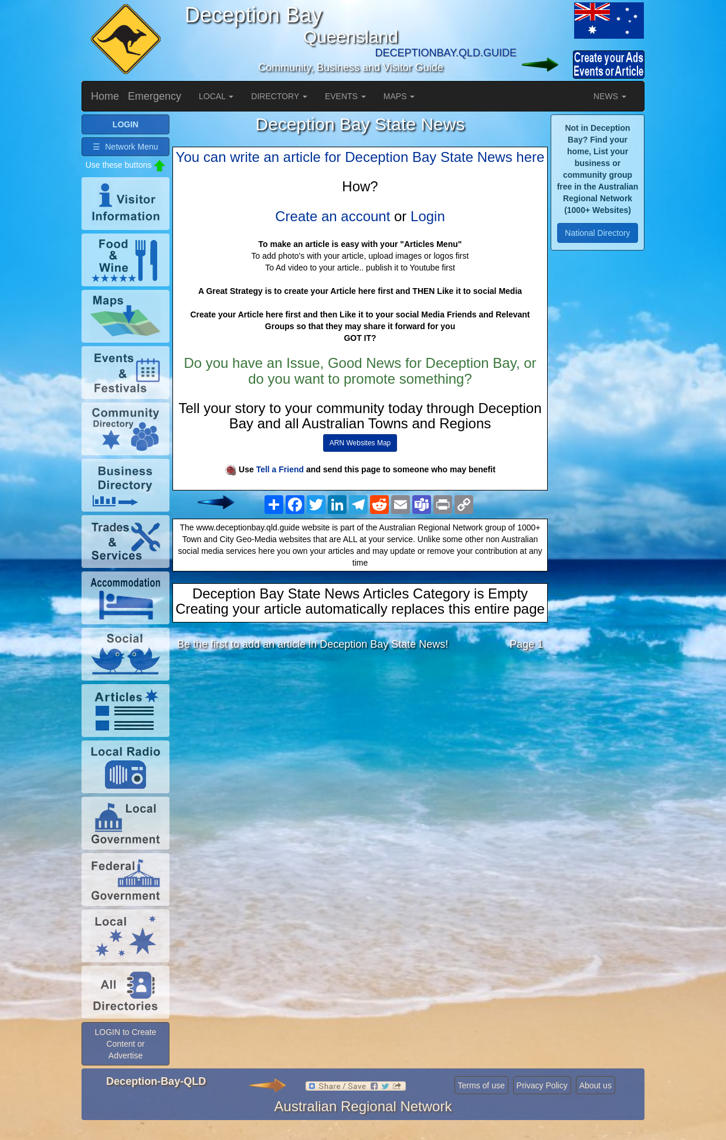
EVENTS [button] (345, 96)
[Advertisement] (360, 753)
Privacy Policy (542, 1104)
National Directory (597, 233)
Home (105, 96)
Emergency (154, 96)
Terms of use (481, 1104)
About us (595, 1104)
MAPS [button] (399, 96)
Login (428, 216)
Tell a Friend (280, 469)
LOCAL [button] (216, 96)
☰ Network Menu (125, 165)
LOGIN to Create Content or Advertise (125, 1062)
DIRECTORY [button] (279, 96)
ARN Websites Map (360, 443)
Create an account (332, 216)
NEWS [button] (609, 96)
